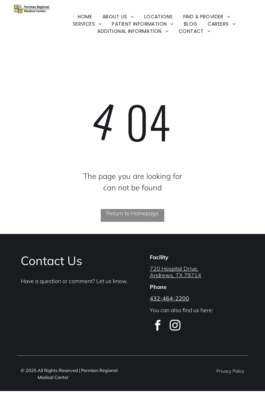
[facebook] (158, 326)
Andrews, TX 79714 (175, 275)
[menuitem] (84, 16)
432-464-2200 (169, 298)
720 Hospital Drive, (174, 268)
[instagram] (175, 326)
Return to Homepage (132, 213)
